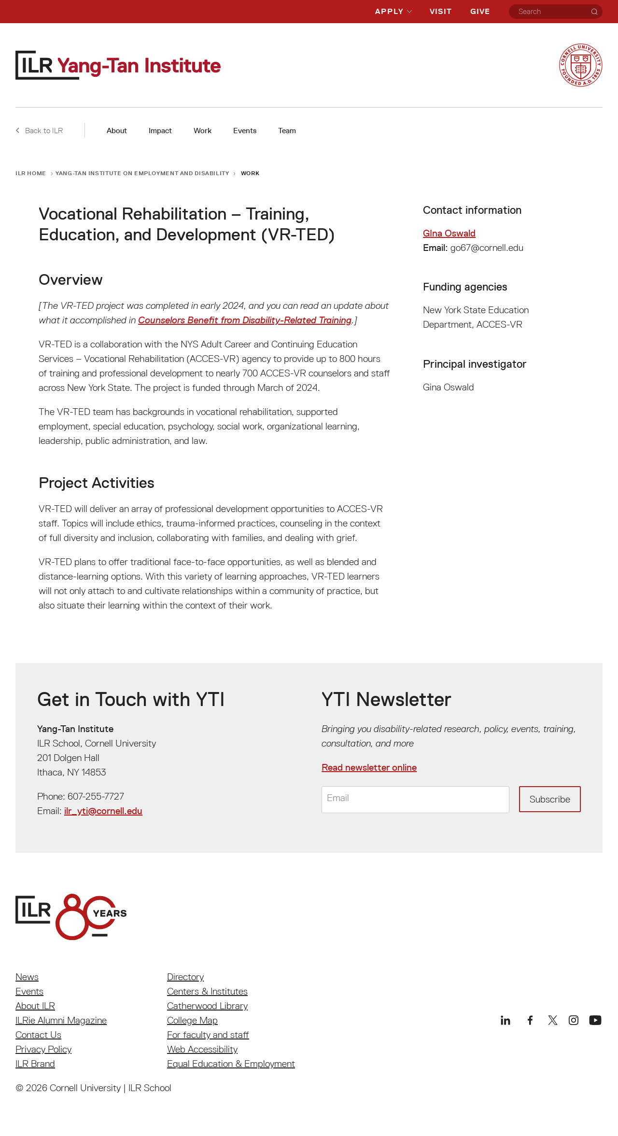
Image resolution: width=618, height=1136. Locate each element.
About (117, 130)
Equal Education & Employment (231, 1063)
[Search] (594, 11)
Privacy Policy (43, 1049)
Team (287, 130)
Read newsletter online (369, 767)
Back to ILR (39, 130)
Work (202, 130)
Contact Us (38, 1034)
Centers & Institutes (207, 991)
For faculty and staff (208, 1034)
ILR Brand (35, 1063)
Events (244, 130)
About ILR (35, 1005)
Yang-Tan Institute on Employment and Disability (142, 173)
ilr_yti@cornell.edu (103, 811)
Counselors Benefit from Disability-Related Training (244, 320)
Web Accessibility (202, 1049)
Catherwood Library (207, 1005)
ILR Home (30, 173)
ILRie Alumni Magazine (61, 1020)
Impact (160, 130)
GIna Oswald (449, 233)
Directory (185, 977)
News (27, 977)
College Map (192, 1020)
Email (338, 798)
